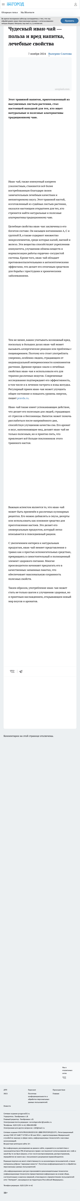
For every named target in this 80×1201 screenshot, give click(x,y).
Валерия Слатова (60, 53)
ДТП (5, 1090)
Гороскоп (32, 1090)
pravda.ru (23, 398)
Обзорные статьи (9, 12)
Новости (7, 1106)
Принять (69, 20)
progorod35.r (23, 1113)
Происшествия (59, 1090)
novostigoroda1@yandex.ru (40, 1122)
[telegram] (22, 671)
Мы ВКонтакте (27, 12)
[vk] (12, 671)
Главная (56, 1093)
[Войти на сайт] (76, 4)
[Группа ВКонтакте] (64, 1078)
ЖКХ (6, 1093)
